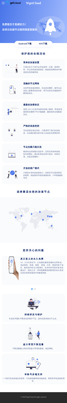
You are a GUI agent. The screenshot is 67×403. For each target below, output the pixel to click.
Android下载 (25, 44)
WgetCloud (30, 397)
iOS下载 (43, 44)
